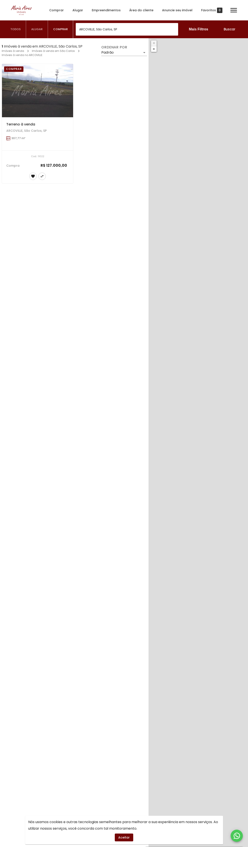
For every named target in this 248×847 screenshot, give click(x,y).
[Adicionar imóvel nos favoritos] (33, 176)
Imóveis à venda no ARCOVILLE (22, 55)
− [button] (154, 49)
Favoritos (211, 10)
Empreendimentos (106, 10)
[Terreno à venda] (37, 90)
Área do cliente (141, 10)
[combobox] (127, 29)
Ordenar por (114, 47)
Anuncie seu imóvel (177, 10)
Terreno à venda (20, 124)
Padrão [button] (107, 52)
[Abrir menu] (234, 10)
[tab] (15, 29)
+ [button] (154, 43)
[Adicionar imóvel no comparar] (42, 176)
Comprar (56, 10)
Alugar (77, 10)
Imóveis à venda (13, 51)
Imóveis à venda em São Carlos (53, 51)
